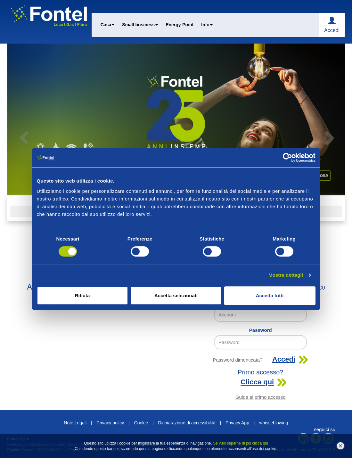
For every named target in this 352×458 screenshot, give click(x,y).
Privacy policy (110, 422)
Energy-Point (179, 24)
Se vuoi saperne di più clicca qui (240, 443)
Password (260, 330)
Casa (107, 24)
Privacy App (237, 422)
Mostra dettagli (285, 275)
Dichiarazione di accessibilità (187, 422)
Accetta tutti (270, 295)
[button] (32, 119)
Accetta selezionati (176, 295)
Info (207, 24)
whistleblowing (273, 422)
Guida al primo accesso (260, 397)
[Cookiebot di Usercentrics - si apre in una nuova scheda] (287, 157)
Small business (140, 24)
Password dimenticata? (237, 360)
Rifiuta (82, 295)
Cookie (141, 422)
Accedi (332, 30)
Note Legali (75, 422)
